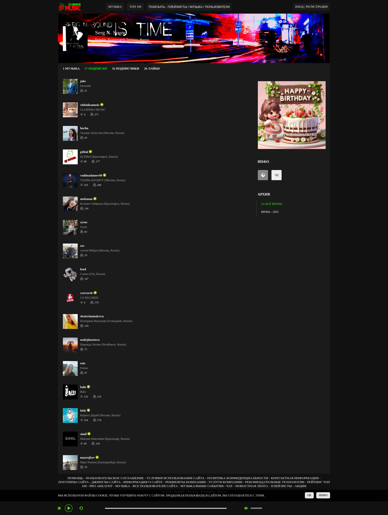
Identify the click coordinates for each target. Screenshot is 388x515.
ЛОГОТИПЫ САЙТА (73, 482)
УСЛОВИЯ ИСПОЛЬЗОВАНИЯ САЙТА (175, 478)
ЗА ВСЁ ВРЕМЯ (271, 204)
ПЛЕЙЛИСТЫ (281, 486)
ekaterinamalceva (92, 316)
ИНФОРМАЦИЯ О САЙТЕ (143, 482)
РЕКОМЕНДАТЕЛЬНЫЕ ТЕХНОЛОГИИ (274, 482)
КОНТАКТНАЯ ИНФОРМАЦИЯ (294, 478)
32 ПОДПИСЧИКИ (125, 68)
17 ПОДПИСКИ (96, 68)
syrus (83, 222)
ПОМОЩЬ (75, 478)
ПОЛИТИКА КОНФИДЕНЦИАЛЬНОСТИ (237, 478)
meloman (86, 199)
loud (83, 269)
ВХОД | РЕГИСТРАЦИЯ (311, 6)
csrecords (86, 293)
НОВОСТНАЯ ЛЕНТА (251, 486)
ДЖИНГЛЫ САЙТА (106, 482)
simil (83, 434)
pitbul (84, 152)
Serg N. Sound (111, 32)
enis (82, 363)
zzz (82, 245)
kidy (83, 410)
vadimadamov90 (91, 175)
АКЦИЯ (300, 486)
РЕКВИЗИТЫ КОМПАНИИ (185, 482)
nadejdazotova (89, 340)
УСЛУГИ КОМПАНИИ (225, 482)
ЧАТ (229, 486)
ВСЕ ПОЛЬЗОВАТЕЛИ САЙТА (155, 486)
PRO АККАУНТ (101, 486)
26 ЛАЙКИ (152, 68)
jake (83, 81)
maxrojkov (87, 457)
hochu (84, 128)
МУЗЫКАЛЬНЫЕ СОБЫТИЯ (201, 486)
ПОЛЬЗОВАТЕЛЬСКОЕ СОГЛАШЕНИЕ (115, 478)
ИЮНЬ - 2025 (270, 212)
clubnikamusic (89, 105)
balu (83, 387)
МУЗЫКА (115, 6)
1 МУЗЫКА (71, 68)
